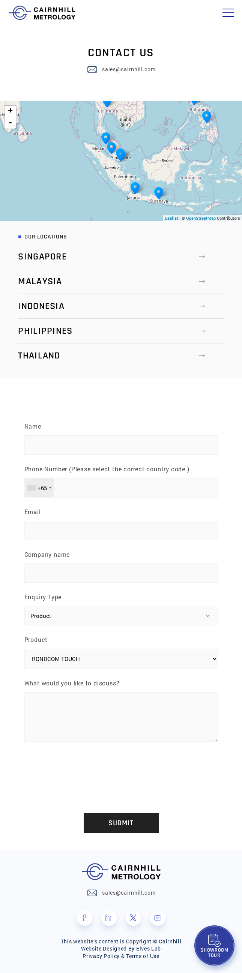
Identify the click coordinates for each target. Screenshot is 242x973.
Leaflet (171, 218)
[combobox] (39, 487)
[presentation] (121, 770)
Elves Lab (148, 948)
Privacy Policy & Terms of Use (121, 956)
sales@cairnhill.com (128, 69)
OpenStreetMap (201, 218)
